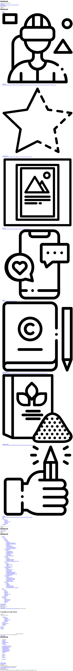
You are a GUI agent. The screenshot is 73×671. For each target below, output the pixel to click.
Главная (1, 608)
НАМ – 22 (5, 608)
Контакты (6, 523)
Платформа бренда (5, 156)
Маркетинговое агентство (6, 646)
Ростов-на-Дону (9, 4)
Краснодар (14, 4)
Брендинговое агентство (6, 645)
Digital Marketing (9, 564)
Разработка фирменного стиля (36, 373)
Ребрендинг (18, 156)
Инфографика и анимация (17, 373)
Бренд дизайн (4, 373)
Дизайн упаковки (5, 444)
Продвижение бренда (28, 156)
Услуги (3, 12)
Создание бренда (5, 155)
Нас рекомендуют (7, 521)
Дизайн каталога (10, 373)
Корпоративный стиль (6, 650)
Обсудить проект (3, 668)
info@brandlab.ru (3, 604)
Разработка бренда (12, 156)
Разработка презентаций (26, 373)
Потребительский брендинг (16, 84)
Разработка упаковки (29, 445)
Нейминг (4, 516)
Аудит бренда (22, 156)
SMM (7, 565)
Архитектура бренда (33, 84)
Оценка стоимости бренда (51, 84)
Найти (2, 7)
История (5, 520)
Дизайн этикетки (23, 445)
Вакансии (6, 522)
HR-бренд (4, 652)
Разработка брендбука (6, 228)
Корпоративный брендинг (6, 84)
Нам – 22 (4, 589)
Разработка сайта (9, 566)
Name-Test (4, 517)
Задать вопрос (2, 607)
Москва (17, 4)
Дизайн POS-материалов (6, 445)
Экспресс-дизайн (44, 373)
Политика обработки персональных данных (7, 667)
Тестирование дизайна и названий (26, 517)
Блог (3, 518)
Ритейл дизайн (27, 84)
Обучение (4, 657)
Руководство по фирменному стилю (23, 228)
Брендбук (6, 556)
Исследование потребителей (42, 84)
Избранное (4, 639)
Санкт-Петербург (3, 4)
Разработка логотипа (13, 228)
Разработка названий (9, 517)
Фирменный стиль (5, 372)
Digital (3, 300)
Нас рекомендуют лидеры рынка (12, 608)
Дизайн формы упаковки (15, 445)
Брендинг (6, 540)
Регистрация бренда (17, 517)
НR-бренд (23, 84)
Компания (6, 519)
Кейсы (3, 11)
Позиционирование (5, 647)
